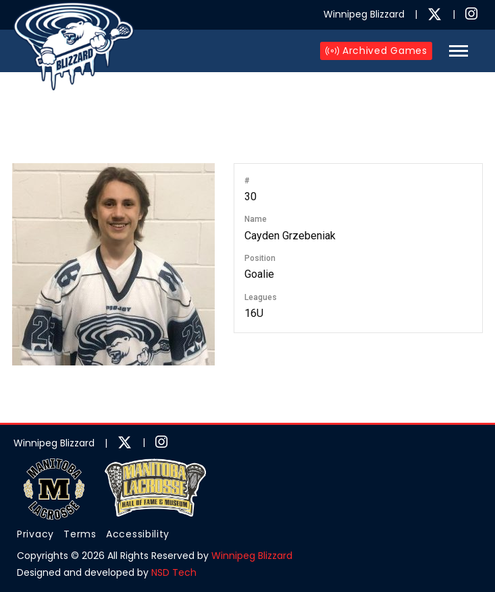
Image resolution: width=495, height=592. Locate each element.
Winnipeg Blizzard (251, 555)
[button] (458, 51)
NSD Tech (174, 572)
